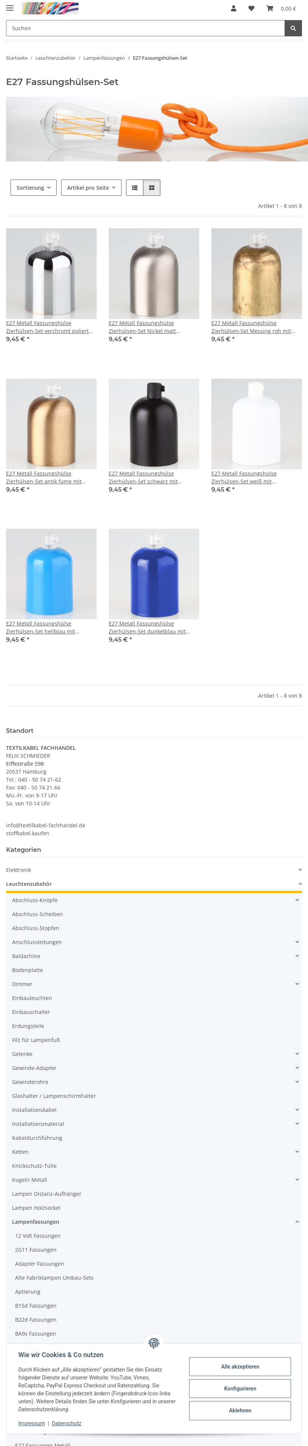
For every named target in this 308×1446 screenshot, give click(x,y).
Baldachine (26, 956)
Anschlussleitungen (37, 942)
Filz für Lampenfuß (36, 1039)
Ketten (20, 1151)
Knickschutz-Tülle (34, 1165)
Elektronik (18, 869)
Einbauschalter (31, 1012)
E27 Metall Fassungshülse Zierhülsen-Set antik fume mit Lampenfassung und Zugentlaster (49, 477)
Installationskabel (34, 1109)
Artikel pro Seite (88, 187)
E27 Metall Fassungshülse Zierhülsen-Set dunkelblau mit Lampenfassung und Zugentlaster (151, 627)
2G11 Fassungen (36, 1249)
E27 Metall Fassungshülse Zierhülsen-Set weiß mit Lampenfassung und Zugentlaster (254, 477)
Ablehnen (240, 1410)
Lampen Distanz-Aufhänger (47, 1193)
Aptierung (27, 1291)
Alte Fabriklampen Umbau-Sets (54, 1277)
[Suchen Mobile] (145, 28)
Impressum (31, 1423)
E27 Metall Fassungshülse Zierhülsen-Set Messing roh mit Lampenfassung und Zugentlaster (254, 327)
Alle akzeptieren (240, 1367)
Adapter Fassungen (39, 1263)
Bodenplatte (27, 970)
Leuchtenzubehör (29, 883)
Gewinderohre (30, 1081)
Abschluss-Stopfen (35, 928)
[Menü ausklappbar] (10, 4)
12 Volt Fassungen (38, 1235)
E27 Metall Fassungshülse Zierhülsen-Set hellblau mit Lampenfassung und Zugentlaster (49, 627)
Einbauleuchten (32, 998)
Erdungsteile (28, 1026)
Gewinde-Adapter (34, 1067)
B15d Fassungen (36, 1305)
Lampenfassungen (35, 1221)
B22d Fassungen (36, 1319)
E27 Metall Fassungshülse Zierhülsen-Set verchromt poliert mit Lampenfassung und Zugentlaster (47, 327)
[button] (233, 8)
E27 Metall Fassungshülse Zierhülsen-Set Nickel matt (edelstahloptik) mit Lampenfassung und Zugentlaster (154, 327)
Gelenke (22, 1053)
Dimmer (22, 984)
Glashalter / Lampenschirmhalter (54, 1095)
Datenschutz (67, 1423)
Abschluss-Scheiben (37, 914)
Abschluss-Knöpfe (35, 900)
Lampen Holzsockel (36, 1207)
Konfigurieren (240, 1389)
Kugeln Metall (29, 1179)
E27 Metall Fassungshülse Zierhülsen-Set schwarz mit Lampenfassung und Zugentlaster (151, 477)
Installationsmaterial (38, 1123)
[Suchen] (293, 28)
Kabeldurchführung (37, 1137)
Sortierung (30, 187)
